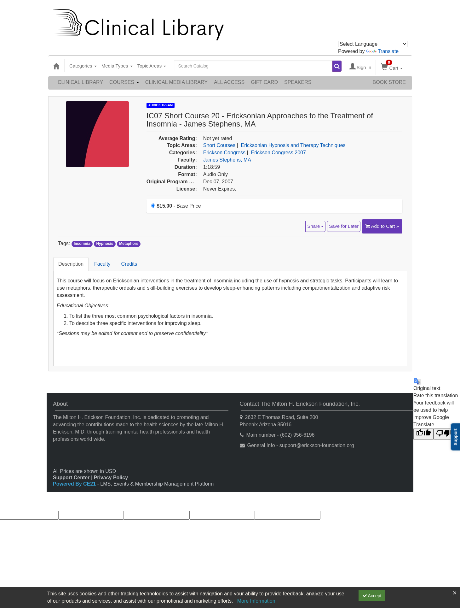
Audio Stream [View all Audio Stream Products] (160, 105)
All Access (229, 82)
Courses (124, 82)
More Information (256, 601)
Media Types (117, 65)
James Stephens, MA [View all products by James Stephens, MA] (227, 159)
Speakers (297, 82)
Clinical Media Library (176, 82)
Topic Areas (151, 65)
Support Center (71, 477)
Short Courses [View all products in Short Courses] (219, 145)
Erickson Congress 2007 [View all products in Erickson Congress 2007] (278, 152)
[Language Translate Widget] (372, 44)
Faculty (102, 264)
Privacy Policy (111, 477)
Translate (382, 51)
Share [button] (315, 226)
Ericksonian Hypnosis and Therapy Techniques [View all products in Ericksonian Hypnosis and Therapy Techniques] (293, 145)
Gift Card (264, 82)
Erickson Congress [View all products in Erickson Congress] (224, 152)
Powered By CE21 (75, 484)
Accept (372, 595)
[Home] (56, 66)
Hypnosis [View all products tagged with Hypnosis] (104, 244)
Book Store (389, 82)
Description (70, 264)
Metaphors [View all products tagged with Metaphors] (128, 244)
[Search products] (337, 66)
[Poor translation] (444, 434)
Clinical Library (80, 82)
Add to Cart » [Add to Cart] (382, 226)
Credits (129, 264)
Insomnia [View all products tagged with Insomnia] (82, 244)
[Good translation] (423, 434)
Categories (83, 65)
